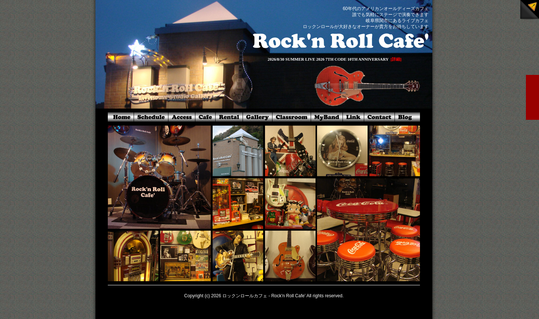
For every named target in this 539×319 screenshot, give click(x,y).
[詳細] (395, 59)
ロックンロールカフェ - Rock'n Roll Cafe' (263, 295)
